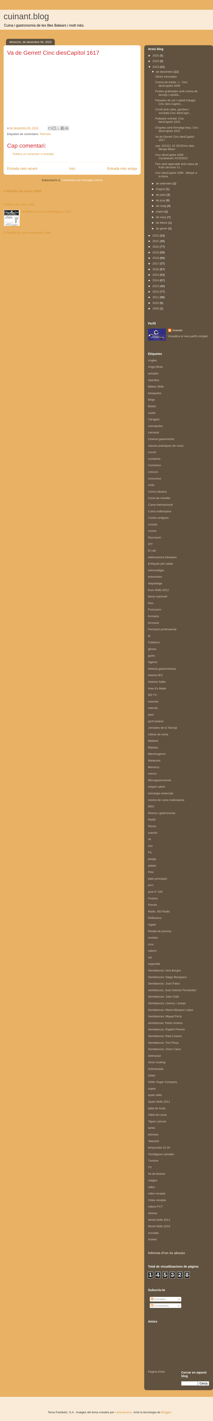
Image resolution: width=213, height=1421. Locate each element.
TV (150, 1167)
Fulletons (154, 642)
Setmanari (154, 1055)
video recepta (156, 1193)
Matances (154, 760)
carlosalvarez (123, 1412)
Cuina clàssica (157, 491)
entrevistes (155, 576)
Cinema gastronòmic (161, 439)
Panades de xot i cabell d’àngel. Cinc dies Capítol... (175, 102)
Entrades (158, 1299)
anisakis (153, 373)
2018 (156, 258)
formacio (153, 616)
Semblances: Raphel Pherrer (166, 1029)
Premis (152, 904)
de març (161, 217)
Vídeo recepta (157, 1200)
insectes (153, 701)
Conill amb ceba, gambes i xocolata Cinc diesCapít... (173, 111)
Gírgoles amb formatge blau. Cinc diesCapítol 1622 (176, 129)
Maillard (153, 740)
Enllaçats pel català (160, 563)
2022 (156, 235)
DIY (150, 544)
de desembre (165, 71)
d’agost (161, 189)
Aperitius (153, 380)
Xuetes (152, 1239)
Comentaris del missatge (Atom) (82, 180)
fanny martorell (157, 596)
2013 (156, 286)
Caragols (154, 419)
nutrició (152, 832)
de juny (161, 200)
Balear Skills (156, 386)
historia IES (155, 675)
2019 (156, 252)
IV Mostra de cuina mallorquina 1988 (27, 232)
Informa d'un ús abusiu (166, 1253)
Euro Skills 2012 (158, 590)
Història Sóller (157, 681)
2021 (156, 241)
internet (153, 708)
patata (152, 865)
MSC (151, 806)
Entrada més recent (22, 168)
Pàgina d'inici (156, 1371)
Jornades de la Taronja (162, 727)
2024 (156, 61)
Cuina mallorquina (159, 511)
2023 (156, 67)
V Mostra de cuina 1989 (22, 191)
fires (151, 603)
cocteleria (154, 458)
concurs (153, 472)
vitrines (152, 1213)
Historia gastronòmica (162, 668)
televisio (153, 1134)
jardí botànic (156, 721)
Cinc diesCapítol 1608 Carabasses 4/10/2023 (171, 156)
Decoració (154, 537)
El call (152, 550)
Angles (152, 360)
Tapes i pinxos (157, 1121)
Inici (72, 168)
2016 (156, 269)
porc (151, 885)
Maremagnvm (157, 754)
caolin (152, 413)
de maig (161, 205)
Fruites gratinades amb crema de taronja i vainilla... (176, 93)
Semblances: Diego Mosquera (167, 977)
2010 (156, 303)
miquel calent (156, 786)
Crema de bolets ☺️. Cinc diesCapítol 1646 (171, 83)
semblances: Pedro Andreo (165, 1023)
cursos (152, 530)
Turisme (153, 1160)
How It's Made (157, 688)
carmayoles (155, 426)
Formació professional (162, 629)
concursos (154, 478)
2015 (156, 274)
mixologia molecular (161, 793)
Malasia (153, 747)
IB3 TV (152, 695)
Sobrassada (155, 1069)
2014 (156, 280)
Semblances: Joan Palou (164, 983)
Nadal (152, 819)
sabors (152, 950)
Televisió (45, 134)
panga (152, 859)
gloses (152, 649)
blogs (151, 399)
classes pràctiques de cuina (165, 445)
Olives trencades (166, 76)
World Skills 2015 (159, 1226)
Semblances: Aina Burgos (164, 970)
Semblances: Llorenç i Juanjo (167, 1003)
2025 (156, 55)
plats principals (157, 878)
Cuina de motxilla (159, 498)
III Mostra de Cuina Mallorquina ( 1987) (47, 211)
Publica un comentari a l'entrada (33, 154)
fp (149, 636)
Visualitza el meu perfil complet (188, 336)
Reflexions (155, 918)
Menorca (153, 767)
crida (151, 485)
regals (152, 924)
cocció (152, 452)
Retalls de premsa (159, 931)
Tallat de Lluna (157, 1114)
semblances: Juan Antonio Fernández (172, 990)
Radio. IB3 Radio (159, 911)
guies (151, 655)
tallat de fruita (156, 1108)
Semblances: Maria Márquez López (170, 1010)
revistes (153, 937)
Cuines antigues (158, 517)
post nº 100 (155, 891)
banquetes (155, 393)
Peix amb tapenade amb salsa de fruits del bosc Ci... (176, 165)
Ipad (151, 714)
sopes (152, 1088)
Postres (153, 898)
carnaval (153, 432)
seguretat (154, 963)
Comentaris (160, 1305)
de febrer (162, 222)
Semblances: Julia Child (163, 996)
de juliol (161, 194)
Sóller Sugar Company (162, 1082)
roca (151, 944)
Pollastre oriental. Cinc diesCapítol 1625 (169, 120)
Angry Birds (155, 366)
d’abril (160, 211)
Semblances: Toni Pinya (163, 1042)
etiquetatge (155, 583)
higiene (152, 662)
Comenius (154, 465)
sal (150, 957)
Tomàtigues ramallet (161, 1154)
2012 (156, 291)
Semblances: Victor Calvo (164, 1049)
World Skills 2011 (159, 1219)
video (151, 1187)
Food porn (154, 609)
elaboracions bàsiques (162, 557)
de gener (162, 228)
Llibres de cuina (158, 734)
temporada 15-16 (159, 1147)
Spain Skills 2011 (159, 1101)
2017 (156, 263)
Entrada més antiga (122, 168)
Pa (150, 852)
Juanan (177, 330)
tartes (151, 1127)
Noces (152, 826)
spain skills (155, 1095)
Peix (151, 872)
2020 (156, 246)
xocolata (153, 1233)
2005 (156, 308)
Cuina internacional (160, 504)
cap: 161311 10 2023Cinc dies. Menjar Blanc (175, 147)
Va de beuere (156, 1173)
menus (152, 773)
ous (150, 846)
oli (149, 839)
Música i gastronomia (161, 813)
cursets (152, 524)
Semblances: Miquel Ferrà (165, 1016)
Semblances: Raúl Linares (165, 1036)
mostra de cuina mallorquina (166, 800)
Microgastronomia (159, 780)
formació (153, 622)
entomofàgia (156, 570)
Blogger (166, 1412)
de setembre (164, 183)
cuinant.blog (26, 16)
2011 (156, 297)
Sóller (151, 1075)
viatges (152, 1180)
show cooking (157, 1062)
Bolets (152, 406)
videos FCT (155, 1206)
